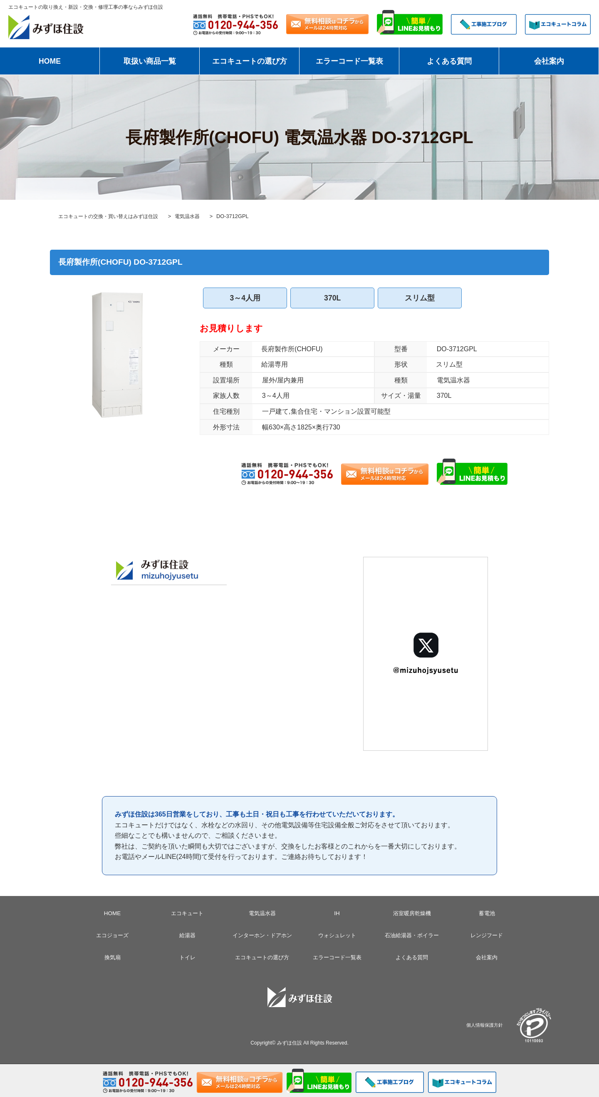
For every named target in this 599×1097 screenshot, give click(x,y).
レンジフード (486, 935)
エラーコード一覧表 (349, 61)
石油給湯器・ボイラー (412, 935)
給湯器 (187, 935)
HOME (50, 61)
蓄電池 (486, 913)
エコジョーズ (112, 935)
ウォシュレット (337, 935)
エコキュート (187, 913)
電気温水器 (262, 913)
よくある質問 (449, 61)
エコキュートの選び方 (249, 61)
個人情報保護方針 (485, 1025)
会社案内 (549, 61)
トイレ (187, 957)
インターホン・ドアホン (262, 935)
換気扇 (112, 957)
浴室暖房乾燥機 (411, 913)
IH (337, 913)
